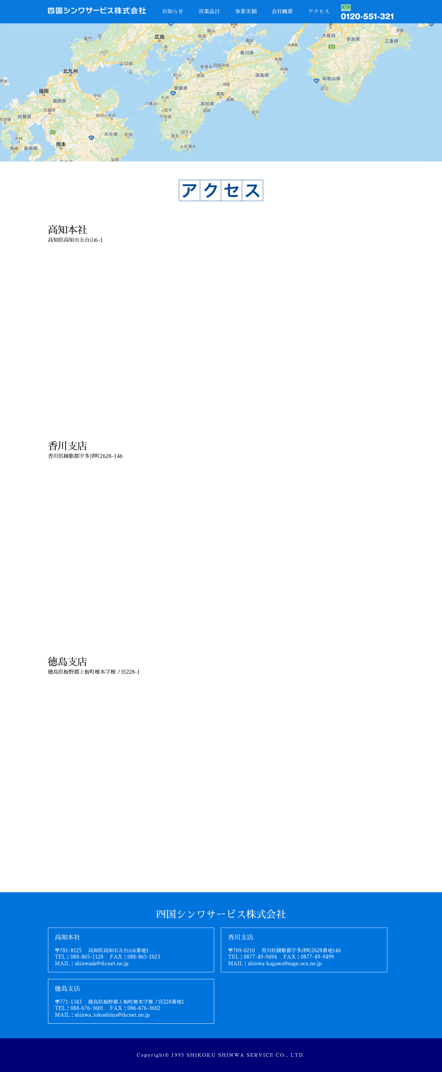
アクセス (318, 11)
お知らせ (172, 11)
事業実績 (245, 11)
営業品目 (209, 11)
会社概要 (282, 11)
